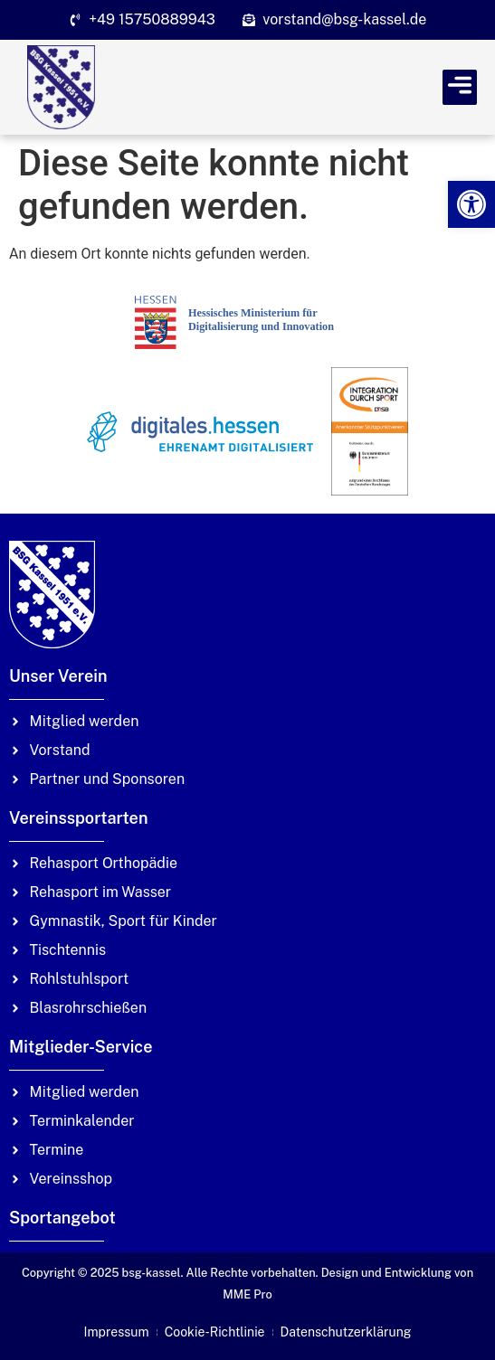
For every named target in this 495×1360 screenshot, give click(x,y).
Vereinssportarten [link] (78, 817)
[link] (471, 204)
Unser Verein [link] (58, 675)
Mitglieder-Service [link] (80, 1046)
